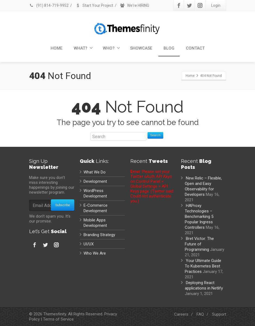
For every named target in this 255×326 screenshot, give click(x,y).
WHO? (111, 48)
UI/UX (89, 244)
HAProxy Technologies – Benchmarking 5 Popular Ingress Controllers (199, 216)
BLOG (169, 48)
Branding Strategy (99, 234)
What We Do (95, 172)
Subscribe (62, 205)
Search (155, 135)
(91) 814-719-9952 (49, 5)
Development (95, 181)
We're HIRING (134, 5)
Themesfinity (54, 314)
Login (215, 5)
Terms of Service (58, 319)
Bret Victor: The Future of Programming (199, 244)
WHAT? (83, 48)
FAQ (200, 314)
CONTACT (195, 48)
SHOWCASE (141, 48)
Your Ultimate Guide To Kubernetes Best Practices (203, 266)
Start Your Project (94, 5)
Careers (181, 314)
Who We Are (95, 253)
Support (219, 314)
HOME (56, 48)
